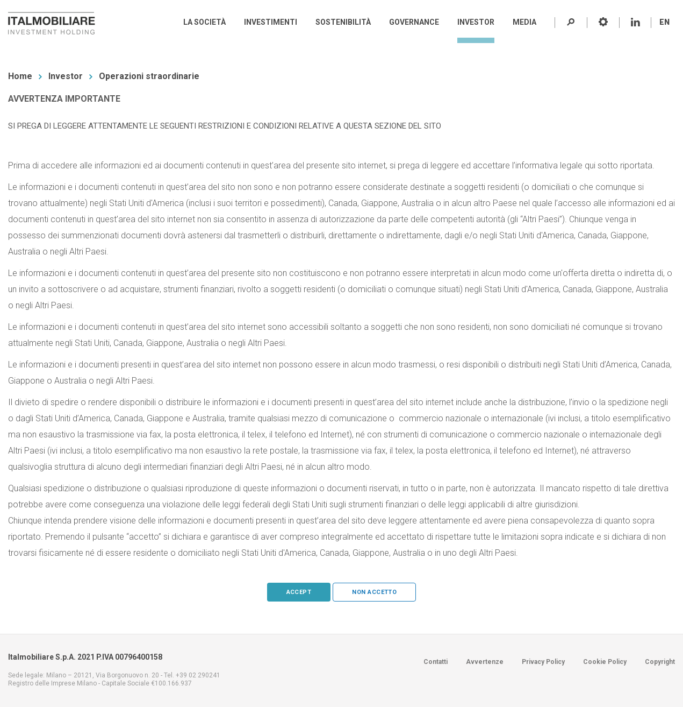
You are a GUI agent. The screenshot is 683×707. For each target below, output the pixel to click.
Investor (65, 76)
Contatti (435, 662)
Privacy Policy (543, 662)
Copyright (660, 662)
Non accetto (374, 592)
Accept (299, 592)
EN (664, 22)
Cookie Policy (605, 662)
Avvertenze (485, 662)
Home (20, 76)
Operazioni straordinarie (149, 76)
